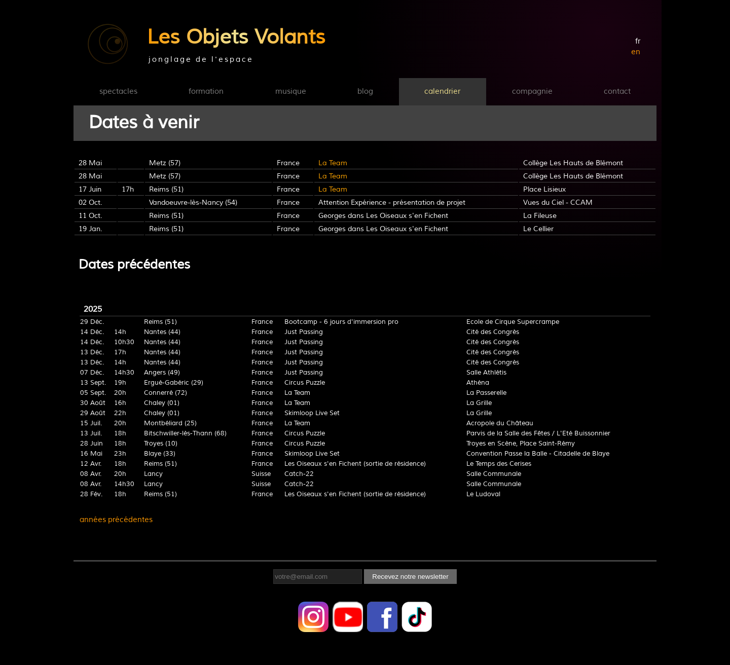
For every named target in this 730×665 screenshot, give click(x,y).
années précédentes (116, 520)
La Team (332, 163)
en (635, 52)
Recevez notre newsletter (410, 576)
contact (617, 91)
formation (206, 91)
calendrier (442, 91)
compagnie (532, 91)
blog (365, 91)
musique (290, 91)
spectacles (118, 91)
